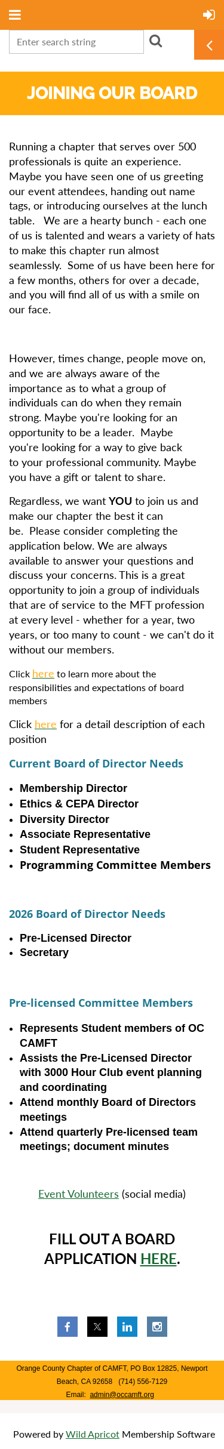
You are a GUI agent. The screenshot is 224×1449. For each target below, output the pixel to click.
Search (155, 40)
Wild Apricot (92, 1433)
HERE (158, 1258)
